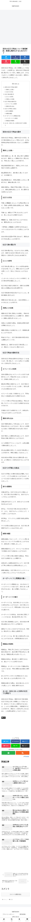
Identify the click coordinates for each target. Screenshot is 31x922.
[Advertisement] (15, 27)
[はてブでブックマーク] (25, 57)
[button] (25, 62)
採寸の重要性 (9, 111)
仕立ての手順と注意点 (10, 108)
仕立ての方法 (9, 92)
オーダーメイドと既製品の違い (13, 115)
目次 (13, 83)
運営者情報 (22, 914)
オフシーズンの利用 (11, 104)
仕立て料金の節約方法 (10, 101)
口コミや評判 (9, 96)
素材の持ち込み (10, 106)
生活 (3, 717)
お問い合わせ (15, 916)
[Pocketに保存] (6, 62)
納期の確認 (9, 113)
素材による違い (10, 89)
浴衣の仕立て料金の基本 (11, 87)
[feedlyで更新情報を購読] (8, 753)
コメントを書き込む (15, 894)
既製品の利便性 (10, 120)
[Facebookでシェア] (15, 57)
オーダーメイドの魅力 (12, 118)
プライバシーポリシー (8, 914)
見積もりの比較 (10, 99)
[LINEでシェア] (15, 62)
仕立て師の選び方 (9, 94)
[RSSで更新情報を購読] (22, 753)
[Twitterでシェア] (6, 57)
